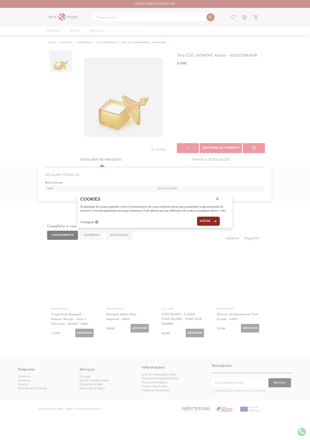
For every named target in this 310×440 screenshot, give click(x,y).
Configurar (89, 222)
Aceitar (208, 221)
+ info (222, 210)
